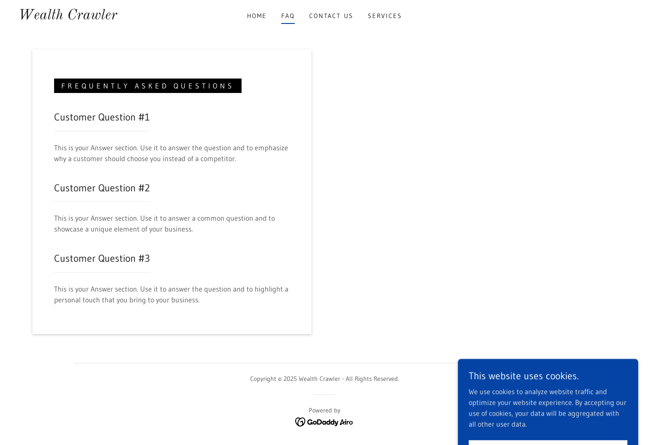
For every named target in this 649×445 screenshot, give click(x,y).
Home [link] (257, 16)
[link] (67, 16)
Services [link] (385, 16)
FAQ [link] (288, 16)
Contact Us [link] (331, 16)
